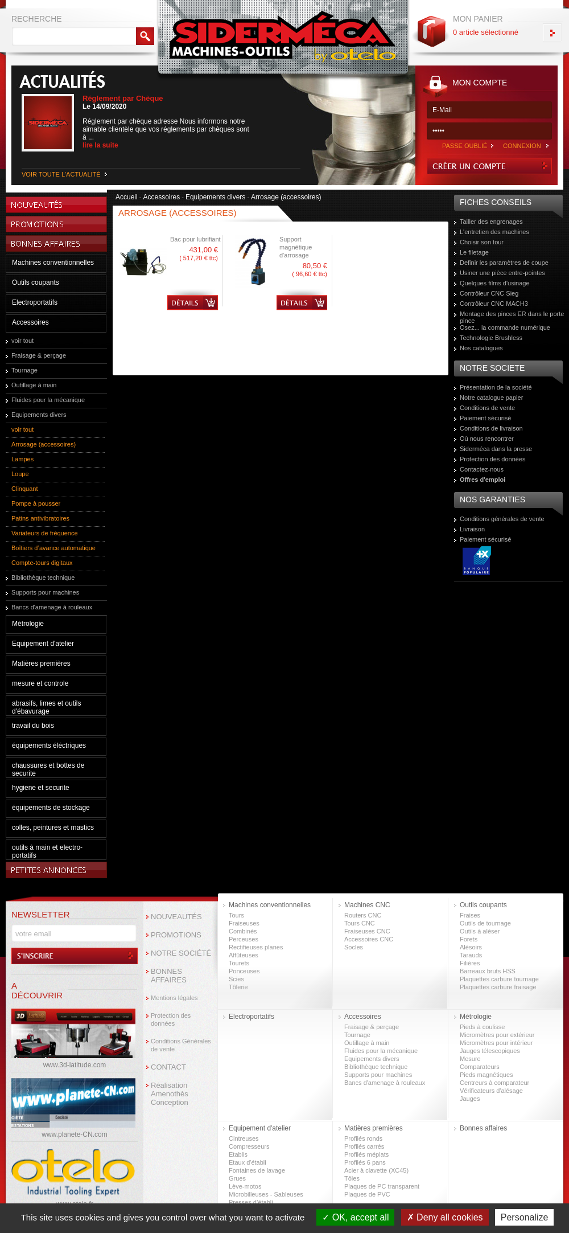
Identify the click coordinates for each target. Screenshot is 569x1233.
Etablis (238, 1154)
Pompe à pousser (35, 503)
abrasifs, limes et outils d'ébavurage (46, 707)
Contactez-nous (482, 469)
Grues (237, 1178)
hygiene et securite (40, 788)
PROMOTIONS (176, 935)
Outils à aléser (480, 931)
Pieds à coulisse (482, 1026)
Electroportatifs (34, 302)
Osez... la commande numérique (505, 327)
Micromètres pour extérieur (497, 1034)
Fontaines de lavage (257, 1170)
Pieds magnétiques (486, 1074)
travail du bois (33, 726)
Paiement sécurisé (486, 418)
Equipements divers (39, 414)
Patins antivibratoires (40, 518)
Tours (236, 915)
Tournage (24, 370)
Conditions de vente (487, 407)
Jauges (470, 1098)
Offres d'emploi (482, 479)
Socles (353, 947)
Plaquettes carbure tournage (499, 979)
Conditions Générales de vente (181, 1045)
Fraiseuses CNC (367, 931)
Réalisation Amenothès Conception (169, 1094)
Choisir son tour (482, 242)
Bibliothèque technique (43, 577)
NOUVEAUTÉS (176, 916)
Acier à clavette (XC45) (376, 1170)
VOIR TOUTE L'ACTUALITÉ (61, 174)
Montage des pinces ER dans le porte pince (512, 317)
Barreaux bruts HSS (488, 971)
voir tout (22, 340)
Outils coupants (35, 282)
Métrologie (28, 624)
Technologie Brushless (491, 337)
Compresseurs (249, 1146)
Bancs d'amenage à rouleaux (51, 607)
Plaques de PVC (367, 1194)
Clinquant (24, 488)
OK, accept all (355, 1217)
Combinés (243, 931)
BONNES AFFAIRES (169, 975)
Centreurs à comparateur (494, 1082)
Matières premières (41, 663)
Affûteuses (243, 955)
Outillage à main (34, 385)
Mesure (470, 1058)
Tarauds (471, 955)
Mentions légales (174, 997)
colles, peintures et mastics (53, 827)
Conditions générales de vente (502, 518)
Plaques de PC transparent (381, 1186)
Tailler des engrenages (491, 221)
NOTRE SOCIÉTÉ (181, 953)
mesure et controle (40, 683)
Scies (236, 979)
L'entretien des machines (494, 231)
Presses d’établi (251, 1202)
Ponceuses (244, 971)
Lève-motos (245, 1186)
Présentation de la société (496, 387)
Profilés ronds (363, 1138)
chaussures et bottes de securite (48, 769)
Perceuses (243, 939)
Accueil (127, 197)
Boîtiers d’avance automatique (53, 547)
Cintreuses (244, 1138)
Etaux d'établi (247, 1162)
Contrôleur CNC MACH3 (494, 303)
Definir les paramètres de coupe (504, 262)
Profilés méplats (366, 1154)
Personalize (525, 1217)
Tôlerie (238, 987)
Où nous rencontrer (487, 438)
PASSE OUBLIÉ (464, 145)
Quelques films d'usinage (495, 283)
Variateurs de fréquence (44, 533)
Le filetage (474, 252)
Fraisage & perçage (38, 355)
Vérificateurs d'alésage (491, 1090)
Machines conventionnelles (53, 263)
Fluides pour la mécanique (48, 399)
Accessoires (30, 322)
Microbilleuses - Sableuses (266, 1194)
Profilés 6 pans (365, 1162)
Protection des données (493, 459)
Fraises (470, 915)
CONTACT (168, 1067)
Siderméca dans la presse (496, 448)
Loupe (20, 473)
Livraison (472, 529)
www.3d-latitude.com (74, 1065)
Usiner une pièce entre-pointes (502, 272)
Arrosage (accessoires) (43, 444)
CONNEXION (522, 145)
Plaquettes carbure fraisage (498, 987)
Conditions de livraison (491, 428)
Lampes (22, 459)
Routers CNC (362, 915)
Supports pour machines (45, 592)
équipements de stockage (51, 808)
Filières (470, 963)
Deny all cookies (445, 1217)
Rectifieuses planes (256, 947)
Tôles (352, 1178)
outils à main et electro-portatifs (47, 851)
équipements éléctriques (49, 745)
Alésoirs (471, 947)
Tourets (239, 963)
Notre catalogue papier (491, 397)
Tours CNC (359, 923)
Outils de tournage (485, 923)
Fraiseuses (244, 923)
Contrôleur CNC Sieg (489, 293)
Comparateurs (480, 1066)
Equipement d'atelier (43, 644)
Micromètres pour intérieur (496, 1042)
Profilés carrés (364, 1146)
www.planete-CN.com (74, 1134)
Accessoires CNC (368, 939)
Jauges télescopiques (490, 1050)
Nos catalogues (481, 348)
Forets (468, 939)
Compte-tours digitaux (42, 562)
